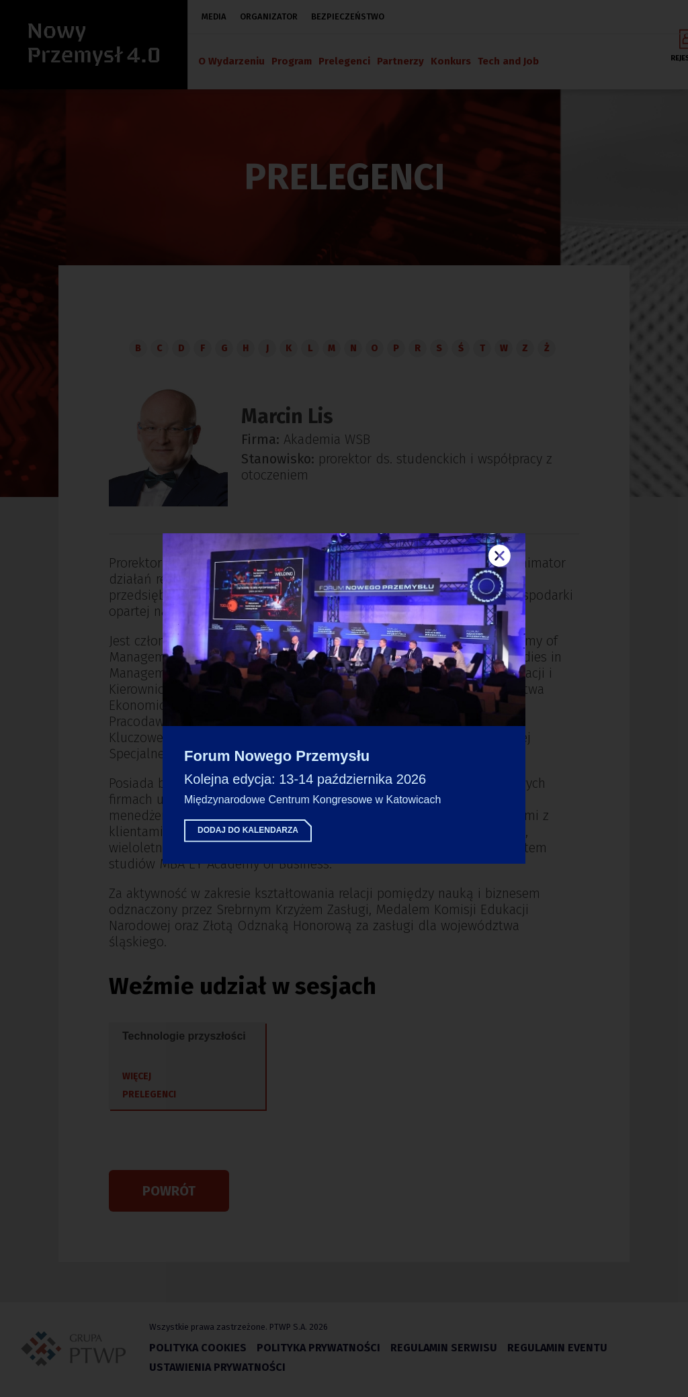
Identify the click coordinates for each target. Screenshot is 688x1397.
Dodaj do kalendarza (248, 830)
